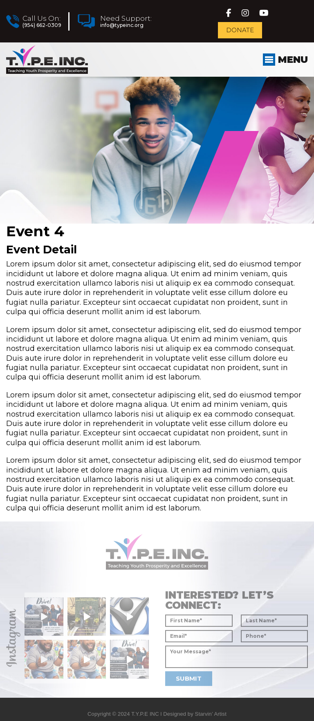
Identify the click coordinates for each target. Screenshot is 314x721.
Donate (240, 30)
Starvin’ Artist (211, 717)
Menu (284, 59)
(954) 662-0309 (41, 25)
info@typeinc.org (121, 25)
